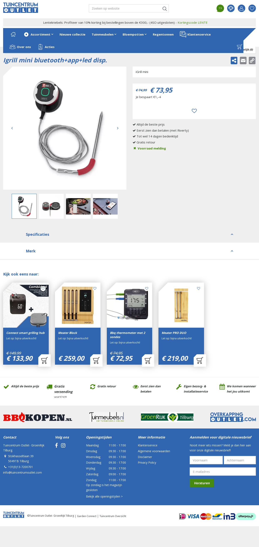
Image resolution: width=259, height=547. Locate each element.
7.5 (220, 8)
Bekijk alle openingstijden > (104, 496)
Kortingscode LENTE (193, 22)
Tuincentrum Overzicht (113, 516)
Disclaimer (145, 457)
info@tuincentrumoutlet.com (22, 472)
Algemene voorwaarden (154, 451)
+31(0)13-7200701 (20, 467)
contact (231, 8)
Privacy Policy (147, 462)
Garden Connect (86, 516)
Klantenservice (147, 445)
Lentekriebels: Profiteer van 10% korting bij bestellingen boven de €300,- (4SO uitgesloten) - (125, 22)
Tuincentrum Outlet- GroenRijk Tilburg (23, 447)
